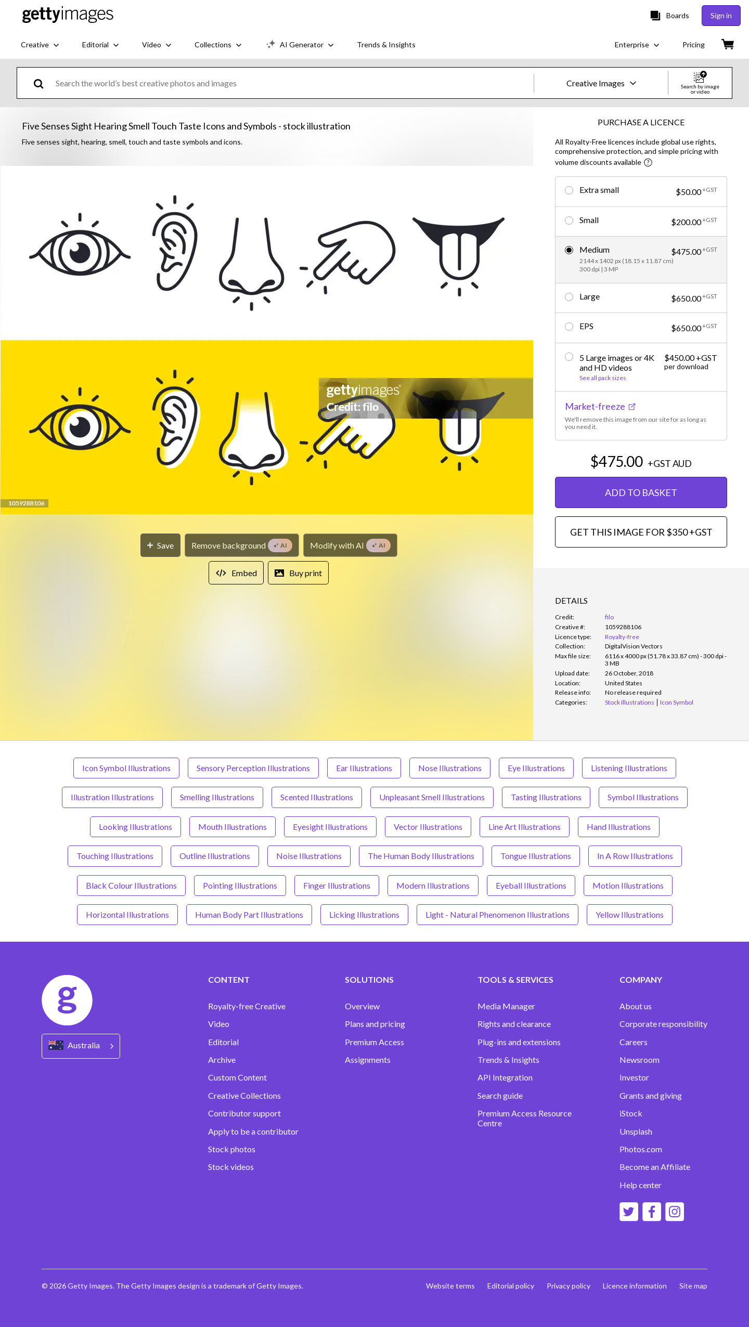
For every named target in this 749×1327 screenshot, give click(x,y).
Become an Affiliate (654, 1167)
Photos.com (640, 1149)
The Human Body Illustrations (421, 856)
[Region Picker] (81, 1046)
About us (635, 1006)
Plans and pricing (375, 1024)
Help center (640, 1185)
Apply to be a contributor (253, 1131)
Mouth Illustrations (232, 826)
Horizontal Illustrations (127, 914)
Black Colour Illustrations (131, 885)
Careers (633, 1042)
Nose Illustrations (450, 768)
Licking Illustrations (364, 914)
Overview (362, 1006)
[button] (267, 341)
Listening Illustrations (629, 768)
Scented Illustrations (316, 797)
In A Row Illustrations (635, 856)
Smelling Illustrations (217, 797)
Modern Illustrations (433, 885)
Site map (693, 1285)
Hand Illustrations (619, 826)
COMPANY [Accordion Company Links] (640, 979)
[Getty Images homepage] (67, 15)
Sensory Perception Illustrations (253, 768)
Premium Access (374, 1042)
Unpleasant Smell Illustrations (432, 797)
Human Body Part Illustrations (249, 914)
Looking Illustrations (135, 826)
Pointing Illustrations (240, 885)
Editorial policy (510, 1285)
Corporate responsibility (663, 1024)
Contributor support (244, 1113)
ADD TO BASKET (641, 492)
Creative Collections (244, 1095)
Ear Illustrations (364, 768)
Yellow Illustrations (630, 914)
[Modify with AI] (350, 545)
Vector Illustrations (428, 826)
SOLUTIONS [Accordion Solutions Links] (369, 979)
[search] (43, 83)
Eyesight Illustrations (330, 826)
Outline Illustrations (214, 856)
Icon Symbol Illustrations (126, 768)
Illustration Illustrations (112, 797)
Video (218, 1024)
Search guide (500, 1095)
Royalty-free (622, 637)
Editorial (223, 1042)
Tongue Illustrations (535, 856)
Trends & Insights (508, 1059)
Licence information (635, 1285)
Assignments (368, 1059)
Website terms (450, 1285)
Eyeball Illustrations (531, 885)
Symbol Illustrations (643, 797)
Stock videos (231, 1167)
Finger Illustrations (336, 885)
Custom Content (237, 1077)
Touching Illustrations (114, 856)
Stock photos (231, 1149)
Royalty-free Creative (247, 1006)
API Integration (505, 1077)
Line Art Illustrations (524, 826)
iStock (630, 1113)
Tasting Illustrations (546, 797)
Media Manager (506, 1006)
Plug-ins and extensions (519, 1042)
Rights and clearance (514, 1024)
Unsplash (635, 1131)
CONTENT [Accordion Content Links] (229, 979)
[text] (293, 83)
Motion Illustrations (628, 885)
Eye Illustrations (536, 768)
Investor (634, 1077)
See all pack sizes (602, 378)
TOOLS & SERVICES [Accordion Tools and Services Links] (515, 979)
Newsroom (639, 1059)
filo (609, 617)
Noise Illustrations (309, 856)
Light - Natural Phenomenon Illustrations (497, 914)
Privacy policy (568, 1285)
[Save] (160, 545)
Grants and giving (650, 1095)
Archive (222, 1059)
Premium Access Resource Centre (524, 1118)
